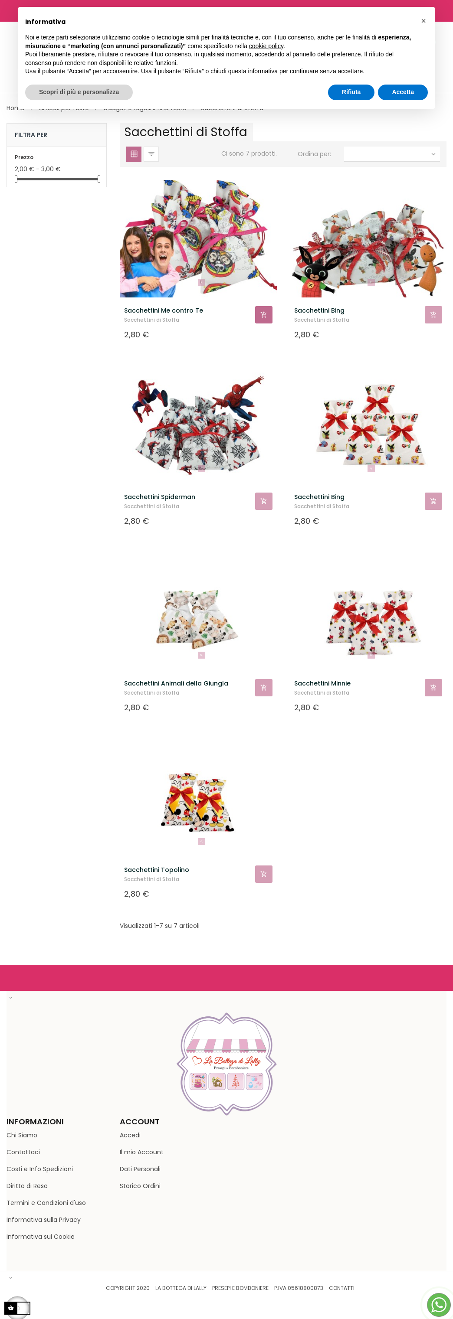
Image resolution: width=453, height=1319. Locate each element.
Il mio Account (142, 1152)
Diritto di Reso (27, 1186)
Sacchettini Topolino (156, 869)
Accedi (130, 1135)
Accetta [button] (403, 91)
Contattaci (23, 1152)
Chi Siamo (22, 1135)
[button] (423, 21)
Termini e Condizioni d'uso (46, 1202)
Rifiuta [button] (351, 91)
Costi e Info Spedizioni (40, 1169)
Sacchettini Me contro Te (163, 310)
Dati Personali (140, 1169)
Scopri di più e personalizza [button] (79, 91)
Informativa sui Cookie (41, 1236)
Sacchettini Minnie (322, 683)
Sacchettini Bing (319, 310)
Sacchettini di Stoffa (151, 319)
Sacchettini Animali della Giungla (176, 683)
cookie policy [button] (266, 45)
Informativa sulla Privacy (44, 1219)
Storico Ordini (140, 1186)
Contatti (342, 1288)
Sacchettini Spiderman (159, 497)
